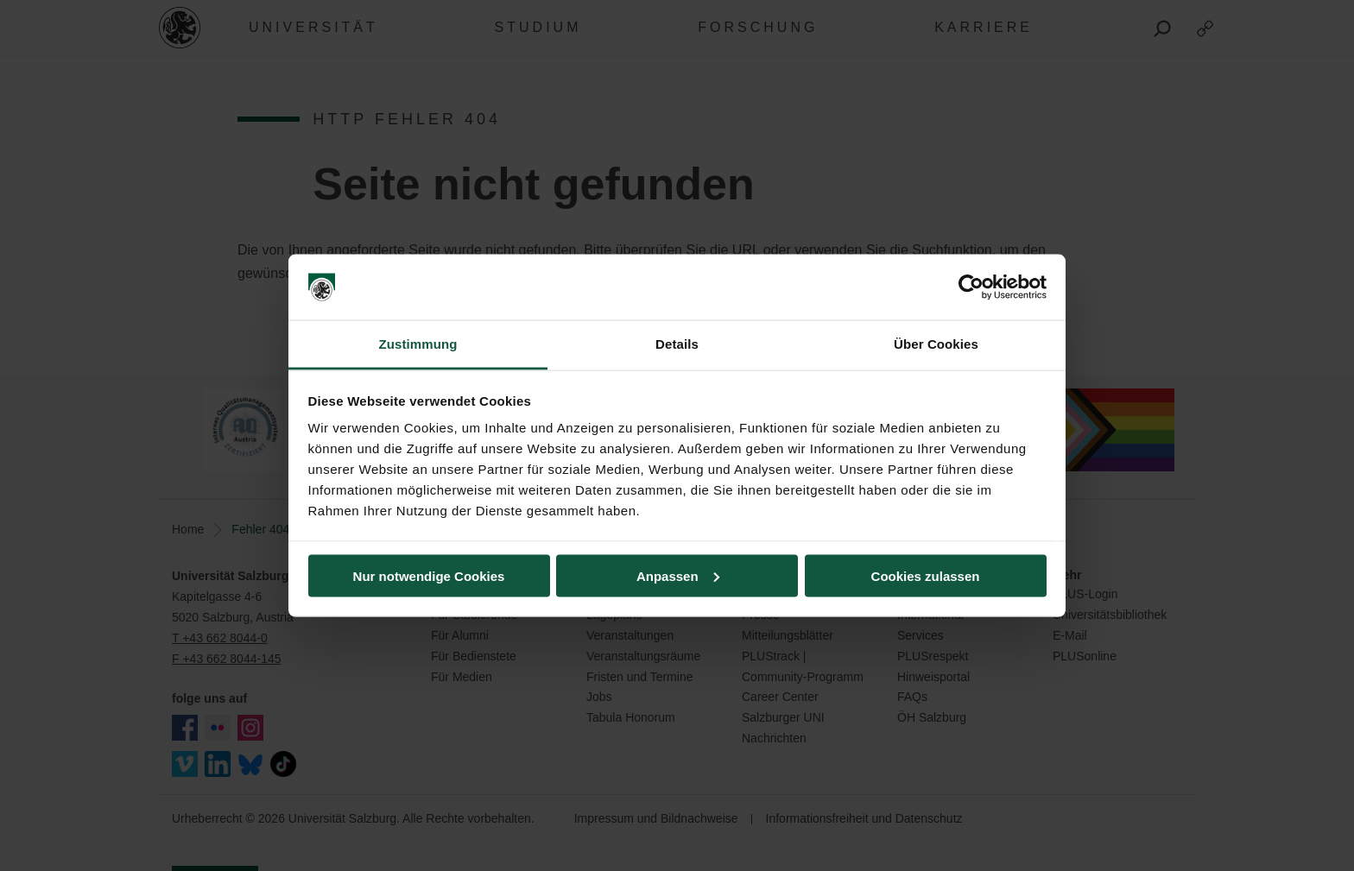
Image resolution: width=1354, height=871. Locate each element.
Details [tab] (677, 344)
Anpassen (677, 575)
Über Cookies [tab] (936, 344)
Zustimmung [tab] (418, 344)
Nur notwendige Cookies (429, 575)
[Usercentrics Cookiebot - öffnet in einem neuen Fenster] (971, 287)
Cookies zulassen (925, 575)
